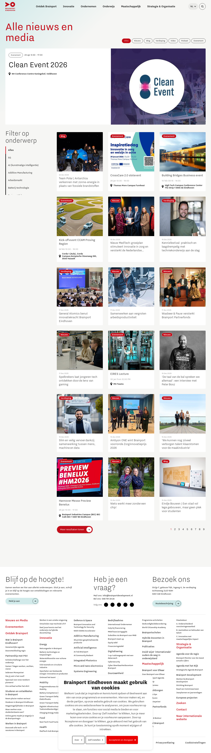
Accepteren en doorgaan (121, 740)
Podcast (184, 41)
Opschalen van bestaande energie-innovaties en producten (54, 672)
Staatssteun (181, 620)
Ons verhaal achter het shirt (17, 686)
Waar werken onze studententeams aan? (14, 710)
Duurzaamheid (115, 673)
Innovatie (46, 638)
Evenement (198, 41)
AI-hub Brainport (81, 652)
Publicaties (148, 646)
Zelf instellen (94, 740)
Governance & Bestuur (151, 718)
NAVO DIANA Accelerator (84, 631)
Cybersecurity (114, 662)
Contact (181, 709)
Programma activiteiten (152, 620)
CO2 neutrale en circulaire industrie (51, 666)
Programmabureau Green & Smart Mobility (54, 688)
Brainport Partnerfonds (154, 706)
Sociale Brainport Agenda (153, 678)
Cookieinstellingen (195, 742)
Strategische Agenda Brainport (189, 670)
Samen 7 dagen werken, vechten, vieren (19, 667)
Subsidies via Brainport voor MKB (122, 635)
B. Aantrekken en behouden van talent (190, 631)
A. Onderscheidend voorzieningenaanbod (185, 625)
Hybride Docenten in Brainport (153, 640)
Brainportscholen (151, 632)
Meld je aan (14, 601)
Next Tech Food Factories (50, 722)
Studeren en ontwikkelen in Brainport (18, 693)
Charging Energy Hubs (49, 713)
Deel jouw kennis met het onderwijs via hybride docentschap (50, 630)
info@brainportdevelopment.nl (118, 595)
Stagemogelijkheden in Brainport (19, 706)
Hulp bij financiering (116, 628)
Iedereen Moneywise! (14, 673)
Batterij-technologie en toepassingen (50, 653)
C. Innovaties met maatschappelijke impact (187, 637)
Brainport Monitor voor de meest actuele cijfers (190, 659)
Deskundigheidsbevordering (154, 624)
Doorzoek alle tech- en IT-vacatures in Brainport (16, 729)
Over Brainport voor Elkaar (153, 674)
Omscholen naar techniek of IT (53, 624)
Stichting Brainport (184, 685)
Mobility (44, 682)
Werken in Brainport (16, 723)
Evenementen (14, 627)
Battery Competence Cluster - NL (54, 693)
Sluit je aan (147, 714)
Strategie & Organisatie (184, 646)
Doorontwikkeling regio (15, 651)
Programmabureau (150, 685)
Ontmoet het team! (48, 677)
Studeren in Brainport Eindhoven (19, 702)
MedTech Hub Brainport (50, 731)
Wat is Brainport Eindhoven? (14, 641)
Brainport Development (188, 675)
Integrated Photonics (85, 660)
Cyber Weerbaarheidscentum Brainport (120, 666)
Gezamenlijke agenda (14, 647)
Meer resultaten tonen (72, 529)
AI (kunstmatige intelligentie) (23, 165)
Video (173, 41)
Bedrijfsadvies (115, 620)
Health (43, 727)
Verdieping (160, 41)
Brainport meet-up (116, 639)
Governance (147, 730)
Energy (43, 644)
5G (9, 157)
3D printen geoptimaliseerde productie (86, 641)
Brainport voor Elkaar (153, 670)
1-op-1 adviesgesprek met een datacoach (120, 656)
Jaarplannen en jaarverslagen (189, 693)
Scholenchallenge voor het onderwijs (17, 661)
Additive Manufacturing (20, 172)
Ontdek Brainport (16, 633)
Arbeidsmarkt (15, 180)
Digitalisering (115, 651)
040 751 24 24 (108, 599)
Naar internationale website (189, 717)
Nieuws (137, 41)
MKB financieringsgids (117, 632)
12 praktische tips (149, 694)
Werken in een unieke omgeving (53, 620)
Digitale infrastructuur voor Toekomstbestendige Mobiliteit (53, 707)
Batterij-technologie (18, 188)
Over (77, 740)
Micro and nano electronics (88, 666)
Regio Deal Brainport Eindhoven (153, 725)
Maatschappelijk (153, 663)
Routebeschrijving (164, 603)
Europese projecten (186, 697)
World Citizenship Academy (154, 627)
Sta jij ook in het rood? (14, 676)
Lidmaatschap (148, 682)
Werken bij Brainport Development (185, 680)
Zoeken (181, 703)
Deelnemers (147, 711)
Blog (148, 41)
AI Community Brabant (83, 655)
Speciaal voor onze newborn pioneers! (17, 681)
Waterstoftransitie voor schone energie (53, 659)
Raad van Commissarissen (187, 689)
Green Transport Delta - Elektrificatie (50, 697)
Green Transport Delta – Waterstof (54, 703)
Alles (126, 41)
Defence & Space (83, 620)
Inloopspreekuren (149, 698)
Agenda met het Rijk (187, 666)
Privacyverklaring (165, 742)
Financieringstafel (116, 646)
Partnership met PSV (16, 656)
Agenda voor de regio (187, 654)
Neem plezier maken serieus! (18, 699)
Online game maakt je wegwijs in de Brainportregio (19, 717)
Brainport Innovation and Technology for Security (84, 625)
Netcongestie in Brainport (51, 648)
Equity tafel (113, 643)
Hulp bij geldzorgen (152, 690)
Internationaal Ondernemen (120, 624)
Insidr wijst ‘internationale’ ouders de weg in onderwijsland (156, 655)
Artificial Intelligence (85, 647)
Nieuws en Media (16, 620)
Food (42, 718)
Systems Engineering (85, 671)
